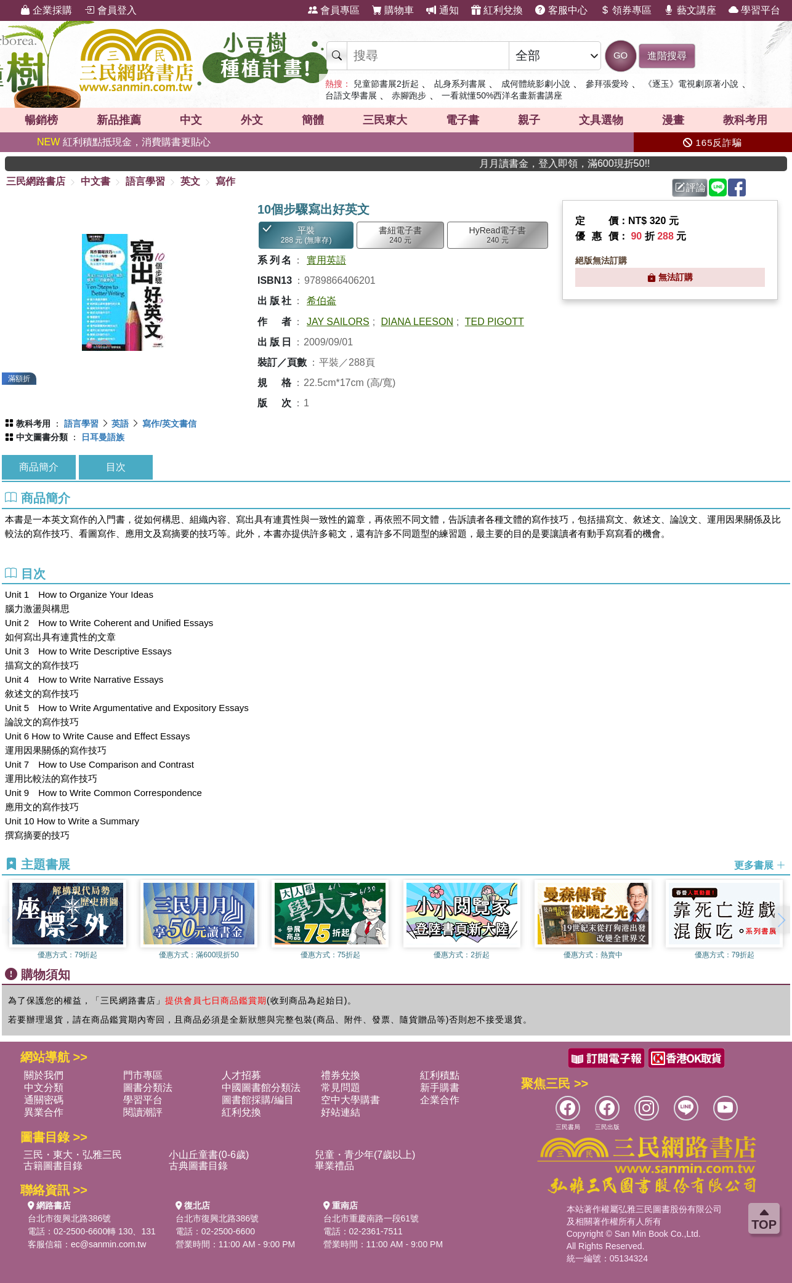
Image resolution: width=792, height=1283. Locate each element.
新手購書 (439, 1087)
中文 (191, 120)
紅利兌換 (497, 10)
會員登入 (110, 10)
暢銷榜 (41, 120)
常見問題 (340, 1087)
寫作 (225, 181)
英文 (190, 181)
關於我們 (43, 1075)
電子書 (462, 120)
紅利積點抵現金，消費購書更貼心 (124, 142)
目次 (116, 467)
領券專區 (626, 10)
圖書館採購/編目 (257, 1100)
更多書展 (760, 864)
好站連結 (340, 1112)
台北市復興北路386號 (69, 1218)
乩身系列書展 (460, 84)
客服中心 (561, 10)
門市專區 (143, 1075)
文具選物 (601, 120)
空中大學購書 (350, 1100)
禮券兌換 (340, 1075)
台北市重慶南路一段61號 (371, 1218)
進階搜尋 (667, 55)
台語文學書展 (351, 95)
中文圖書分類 (42, 437)
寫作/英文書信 (169, 423)
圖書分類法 (147, 1087)
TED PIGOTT (494, 321)
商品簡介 (39, 467)
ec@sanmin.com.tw (108, 1244)
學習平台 (754, 10)
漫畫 (673, 120)
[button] (781, 919)
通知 (442, 10)
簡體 (313, 120)
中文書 (95, 181)
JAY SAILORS (338, 321)
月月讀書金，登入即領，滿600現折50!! (592, 163)
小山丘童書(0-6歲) (209, 1154)
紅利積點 (439, 1075)
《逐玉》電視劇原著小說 (691, 84)
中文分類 (43, 1087)
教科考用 (745, 120)
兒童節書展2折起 (386, 84)
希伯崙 (321, 301)
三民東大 (385, 120)
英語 (120, 423)
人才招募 (241, 1075)
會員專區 (334, 10)
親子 (529, 120)
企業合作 (439, 1100)
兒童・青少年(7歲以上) (365, 1154)
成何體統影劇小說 (535, 84)
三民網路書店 (35, 181)
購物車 (393, 10)
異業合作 (43, 1112)
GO (620, 55)
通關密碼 (43, 1100)
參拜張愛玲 (607, 84)
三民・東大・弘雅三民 (72, 1154)
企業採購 (46, 10)
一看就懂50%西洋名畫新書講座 (502, 95)
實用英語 (326, 260)
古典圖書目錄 (198, 1165)
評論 (690, 187)
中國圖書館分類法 (261, 1087)
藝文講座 (690, 10)
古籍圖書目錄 (53, 1165)
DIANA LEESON (417, 321)
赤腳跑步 (409, 95)
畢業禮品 (334, 1165)
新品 (119, 120)
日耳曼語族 (102, 437)
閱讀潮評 (143, 1112)
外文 (252, 120)
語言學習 (145, 181)
